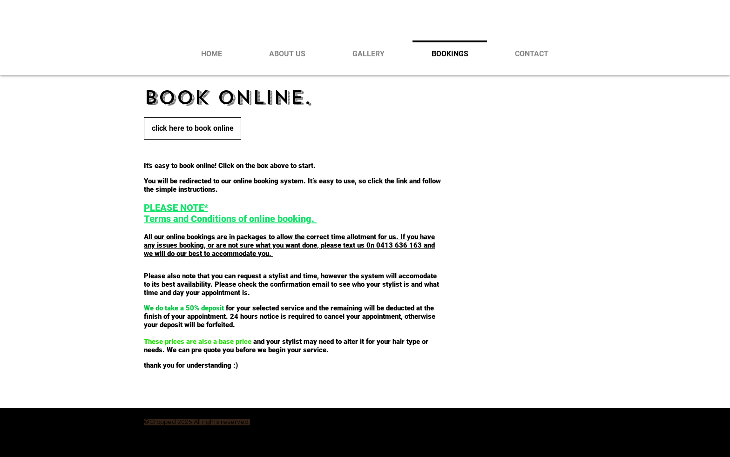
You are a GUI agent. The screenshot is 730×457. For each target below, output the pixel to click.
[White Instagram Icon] (629, 35)
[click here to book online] (192, 128)
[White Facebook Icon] (616, 35)
